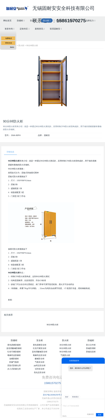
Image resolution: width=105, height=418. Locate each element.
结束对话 (90, 414)
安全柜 (39, 340)
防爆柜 (14, 340)
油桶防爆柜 (14, 359)
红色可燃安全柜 (39, 348)
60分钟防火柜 (65, 348)
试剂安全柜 (39, 369)
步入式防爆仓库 (14, 369)
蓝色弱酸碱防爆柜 (14, 348)
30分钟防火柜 (65, 345)
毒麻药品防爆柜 (14, 355)
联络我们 (75, 397)
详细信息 (10, 152)
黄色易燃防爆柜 (14, 345)
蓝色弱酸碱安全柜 (39, 352)
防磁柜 (91, 340)
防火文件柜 (91, 345)
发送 (99, 415)
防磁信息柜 (91, 352)
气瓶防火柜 (65, 355)
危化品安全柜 (39, 372)
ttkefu (12, 47)
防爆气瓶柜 (14, 362)
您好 (66, 397)
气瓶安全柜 (39, 362)
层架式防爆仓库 (14, 366)
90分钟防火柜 (32, 45)
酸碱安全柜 (39, 359)
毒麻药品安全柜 (39, 355)
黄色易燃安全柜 (39, 345)
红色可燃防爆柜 (14, 352)
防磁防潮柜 (91, 348)
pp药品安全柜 (40, 366)
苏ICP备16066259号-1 (52, 395)
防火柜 (21, 45)
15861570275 (52, 383)
